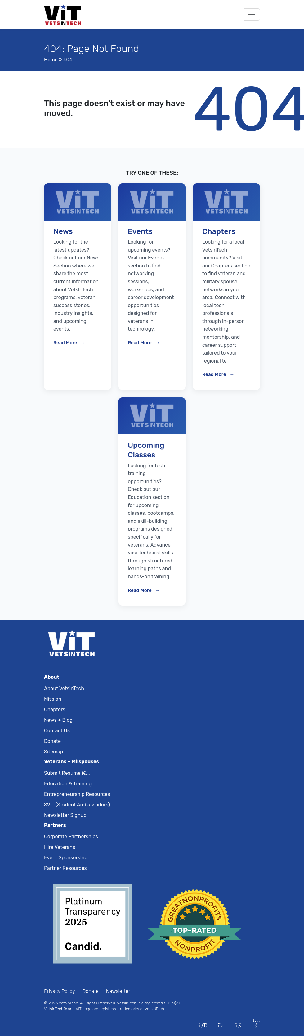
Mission (52, 699)
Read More (65, 343)
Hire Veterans (59, 847)
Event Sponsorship (65, 858)
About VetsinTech (64, 688)
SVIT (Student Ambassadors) (77, 805)
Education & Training (68, 784)
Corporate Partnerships (71, 837)
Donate (52, 741)
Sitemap (53, 752)
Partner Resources (65, 868)
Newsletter (118, 991)
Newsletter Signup (65, 815)
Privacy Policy (59, 991)
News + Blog (58, 720)
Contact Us (57, 731)
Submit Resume (66, 773)
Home (51, 60)
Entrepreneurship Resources (77, 794)
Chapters (54, 709)
